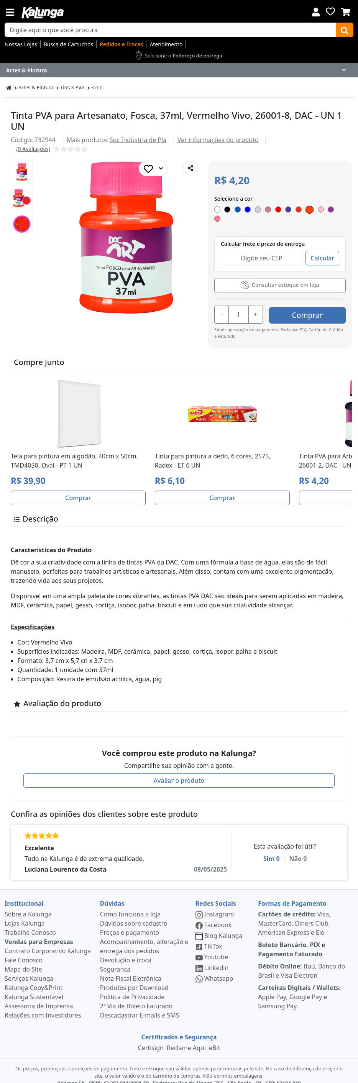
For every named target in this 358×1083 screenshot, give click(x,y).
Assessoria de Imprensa (39, 996)
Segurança (115, 959)
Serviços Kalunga (29, 968)
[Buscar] (344, 30)
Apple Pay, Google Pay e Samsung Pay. (299, 986)
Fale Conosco (24, 950)
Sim (271, 848)
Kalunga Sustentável (34, 987)
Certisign (151, 1038)
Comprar (307, 305)
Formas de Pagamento (292, 893)
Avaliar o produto (179, 770)
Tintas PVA (72, 87)
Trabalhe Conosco (30, 922)
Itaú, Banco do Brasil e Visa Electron (301, 961)
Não (298, 848)
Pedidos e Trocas (121, 44)
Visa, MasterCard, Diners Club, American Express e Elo (294, 913)
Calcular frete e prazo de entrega (263, 235)
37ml (97, 87)
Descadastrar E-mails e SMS (139, 1005)
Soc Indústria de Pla (138, 140)
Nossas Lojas (21, 44)
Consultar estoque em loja (280, 277)
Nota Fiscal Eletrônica (130, 968)
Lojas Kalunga (25, 913)
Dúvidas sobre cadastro (134, 913)
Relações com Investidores (43, 1005)
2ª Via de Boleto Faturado (136, 996)
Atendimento (165, 44)
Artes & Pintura (35, 87)
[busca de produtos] (170, 30)
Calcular (322, 250)
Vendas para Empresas (39, 932)
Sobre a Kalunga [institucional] (28, 904)
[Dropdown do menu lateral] (179, 70)
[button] (22, 172)
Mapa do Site (23, 959)
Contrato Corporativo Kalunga (48, 941)
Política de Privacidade (132, 987)
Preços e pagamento (129, 922)
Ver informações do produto (218, 140)
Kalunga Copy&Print (33, 977)
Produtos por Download (134, 977)
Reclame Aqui (186, 1038)
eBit (214, 1038)
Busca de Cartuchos (69, 44)
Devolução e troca (125, 950)
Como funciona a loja (130, 904)
